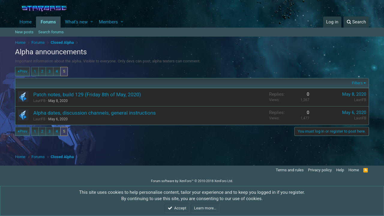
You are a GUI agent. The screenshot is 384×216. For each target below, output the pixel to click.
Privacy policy (320, 170)
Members (108, 22)
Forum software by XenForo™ (192, 181)
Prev (23, 71)
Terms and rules (290, 170)
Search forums (51, 32)
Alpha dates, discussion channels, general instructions (94, 113)
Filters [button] (357, 83)
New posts (24, 32)
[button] (91, 22)
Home (26, 22)
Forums (48, 22)
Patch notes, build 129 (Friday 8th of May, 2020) (87, 95)
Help (340, 170)
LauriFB (360, 100)
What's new (76, 22)
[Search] (356, 22)
